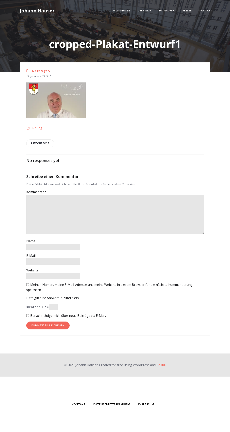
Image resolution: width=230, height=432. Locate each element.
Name (30, 241)
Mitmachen (167, 10)
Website (32, 270)
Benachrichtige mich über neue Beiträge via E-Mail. (68, 315)
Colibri (161, 365)
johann (32, 76)
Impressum (146, 404)
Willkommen (121, 10)
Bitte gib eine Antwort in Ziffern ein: (52, 298)
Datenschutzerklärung (111, 404)
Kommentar (36, 192)
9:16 (46, 76)
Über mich (144, 10)
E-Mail (31, 255)
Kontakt (206, 10)
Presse (187, 10)
